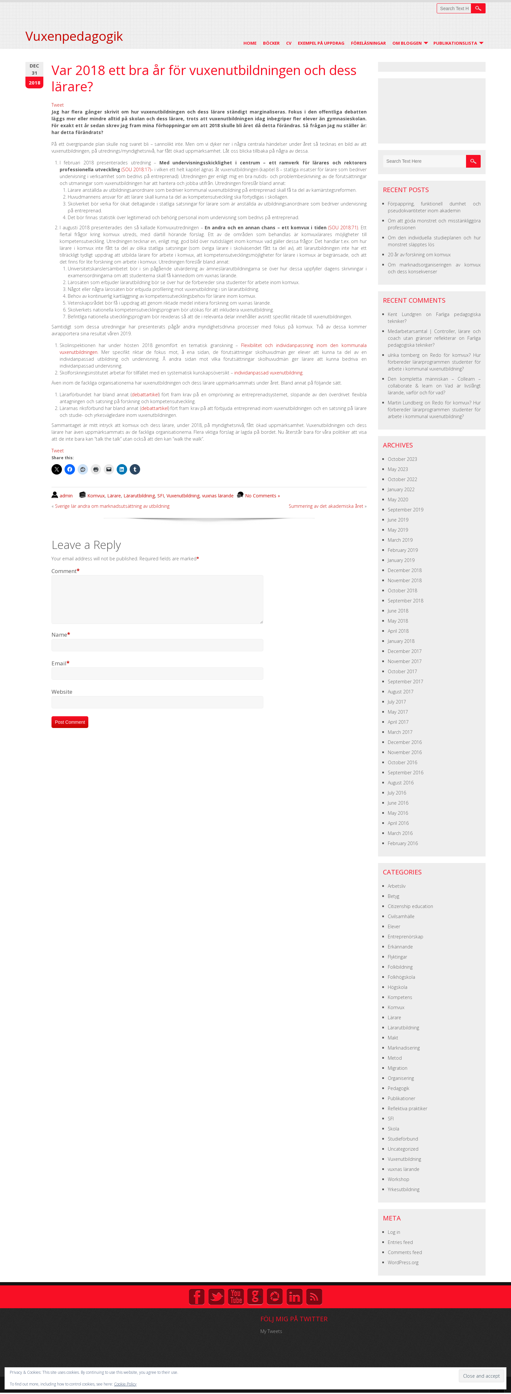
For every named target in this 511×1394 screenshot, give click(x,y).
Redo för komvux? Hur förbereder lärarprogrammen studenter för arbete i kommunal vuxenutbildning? (434, 362)
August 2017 (401, 692)
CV (288, 43)
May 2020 (398, 499)
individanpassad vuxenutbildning (268, 373)
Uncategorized (403, 1149)
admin (66, 495)
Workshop (398, 1179)
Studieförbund (403, 1139)
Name (60, 642)
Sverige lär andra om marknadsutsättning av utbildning (112, 506)
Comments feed (405, 1252)
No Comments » (262, 495)
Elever (394, 926)
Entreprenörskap (405, 936)
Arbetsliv (396, 886)
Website (61, 699)
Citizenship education (410, 906)
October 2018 (402, 590)
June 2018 (398, 611)
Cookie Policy (125, 1384)
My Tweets (271, 1331)
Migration (397, 1068)
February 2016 (403, 843)
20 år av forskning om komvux (419, 254)
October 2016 (402, 762)
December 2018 (405, 570)
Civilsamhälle (401, 916)
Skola (393, 1129)
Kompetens (400, 997)
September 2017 (405, 681)
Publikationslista (455, 43)
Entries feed (400, 1242)
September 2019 (405, 510)
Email (60, 671)
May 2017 (398, 712)
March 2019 (400, 540)
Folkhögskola (401, 977)
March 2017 (400, 732)
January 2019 (401, 560)
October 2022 (402, 479)
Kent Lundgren (404, 314)
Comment (65, 571)
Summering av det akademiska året (326, 506)
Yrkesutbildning (403, 1189)
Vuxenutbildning (183, 495)
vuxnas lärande (218, 495)
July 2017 (397, 702)
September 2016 (405, 772)
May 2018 (398, 621)
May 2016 (398, 813)
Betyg (393, 896)
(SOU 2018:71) (343, 227)
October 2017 (402, 671)
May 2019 (398, 530)
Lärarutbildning (139, 495)
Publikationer (401, 1098)
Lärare (114, 495)
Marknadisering (404, 1048)
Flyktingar (397, 957)
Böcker (271, 43)
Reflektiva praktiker (407, 1108)
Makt (393, 1038)
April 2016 (398, 823)
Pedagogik (398, 1088)
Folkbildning (400, 967)
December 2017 (405, 651)
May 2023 (398, 469)
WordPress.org (403, 1262)
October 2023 (402, 459)
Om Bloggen (407, 43)
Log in (394, 1232)
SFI (160, 495)
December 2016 (405, 742)
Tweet (57, 105)
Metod (395, 1058)
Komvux (96, 495)
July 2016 (397, 793)
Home (249, 43)
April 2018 (398, 631)
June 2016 (398, 803)
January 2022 (401, 489)
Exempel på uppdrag (321, 43)
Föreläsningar (368, 43)
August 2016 (401, 783)
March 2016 (400, 833)
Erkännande (400, 947)
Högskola (397, 987)
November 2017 (405, 661)
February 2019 (403, 550)
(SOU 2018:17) (136, 169)
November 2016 (405, 752)
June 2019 (398, 520)
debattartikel (145, 394)
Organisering (401, 1078)
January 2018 (401, 641)
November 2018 (405, 580)
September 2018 (405, 601)
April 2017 (398, 722)
